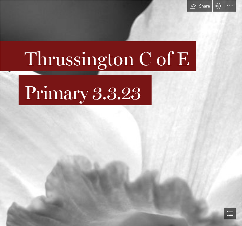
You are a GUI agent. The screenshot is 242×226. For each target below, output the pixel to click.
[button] (199, 6)
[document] (121, 113)
